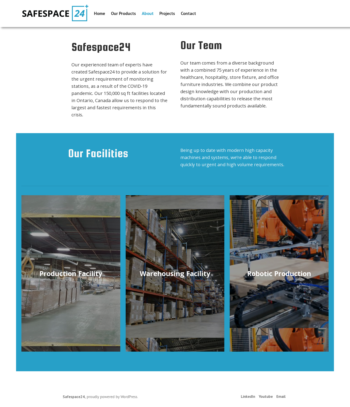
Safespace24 (74, 396)
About (148, 13)
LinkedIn (248, 396)
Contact (188, 13)
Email (280, 396)
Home (99, 13)
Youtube (266, 396)
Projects (167, 13)
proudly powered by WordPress (112, 396)
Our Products (123, 13)
